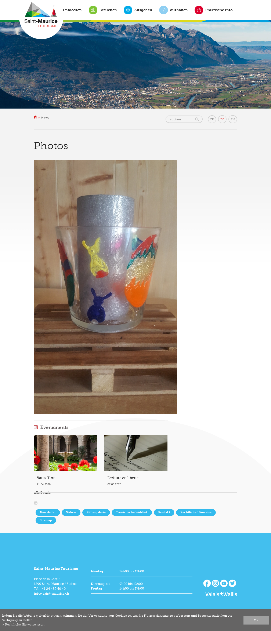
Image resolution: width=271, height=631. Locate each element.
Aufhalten (179, 10)
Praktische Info (219, 10)
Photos (45, 117)
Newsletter (48, 512)
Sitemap (46, 520)
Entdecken (72, 10)
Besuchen (108, 10)
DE (222, 119)
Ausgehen (143, 10)
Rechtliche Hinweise (196, 512)
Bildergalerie (96, 512)
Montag (97, 571)
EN (233, 119)
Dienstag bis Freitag (100, 586)
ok (256, 620)
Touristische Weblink (132, 512)
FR (212, 119)
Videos (71, 512)
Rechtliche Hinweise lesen (24, 624)
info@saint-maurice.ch (51, 593)
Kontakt (164, 512)
